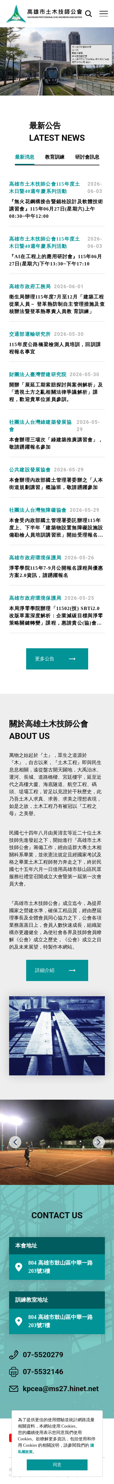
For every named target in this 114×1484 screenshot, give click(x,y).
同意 (57, 1464)
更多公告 (44, 658)
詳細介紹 (44, 970)
